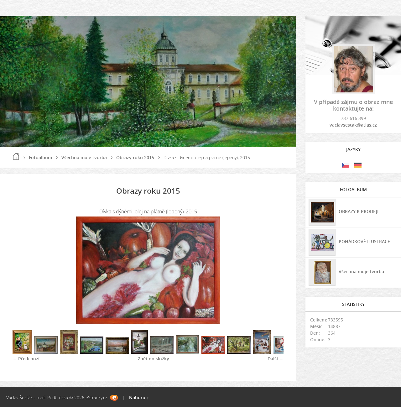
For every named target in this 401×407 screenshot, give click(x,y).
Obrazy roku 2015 (135, 157)
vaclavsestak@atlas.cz (353, 125)
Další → (276, 359)
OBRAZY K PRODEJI (358, 211)
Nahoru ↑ (139, 397)
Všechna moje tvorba (84, 157)
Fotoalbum (40, 157)
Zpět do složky (153, 359)
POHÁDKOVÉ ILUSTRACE (364, 241)
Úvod (16, 156)
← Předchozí (26, 359)
